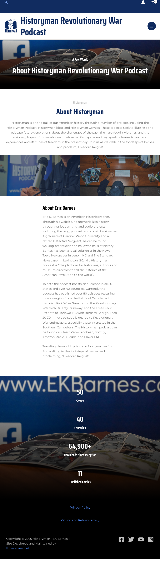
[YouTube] (141, 542)
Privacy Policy (80, 510)
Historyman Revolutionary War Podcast (81, 27)
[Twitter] (131, 542)
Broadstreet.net (17, 551)
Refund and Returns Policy (80, 523)
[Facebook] (121, 542)
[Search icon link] (6, 2)
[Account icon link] (143, 2)
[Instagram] (151, 542)
